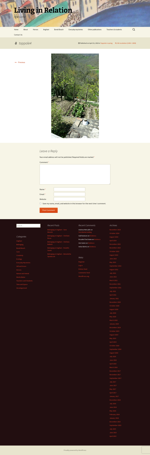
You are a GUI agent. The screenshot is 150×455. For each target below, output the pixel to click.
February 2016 (115, 414)
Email (42, 194)
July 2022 (113, 273)
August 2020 (114, 309)
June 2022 (113, 277)
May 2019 (113, 338)
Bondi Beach (59, 29)
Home (16, 29)
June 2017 (113, 385)
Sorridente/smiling (85, 232)
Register (82, 262)
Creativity (19, 255)
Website (43, 199)
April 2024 (113, 240)
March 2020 (113, 320)
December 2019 (115, 327)
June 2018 (113, 360)
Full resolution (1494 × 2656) (126, 43)
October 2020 (114, 306)
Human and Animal (22, 273)
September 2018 (115, 349)
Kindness (93, 236)
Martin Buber (20, 277)
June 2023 (113, 259)
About (25, 29)
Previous (19, 62)
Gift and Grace (21, 266)
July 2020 (113, 313)
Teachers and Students (24, 281)
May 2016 (113, 411)
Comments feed (84, 273)
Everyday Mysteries (23, 263)
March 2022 (113, 280)
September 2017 (115, 378)
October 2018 (114, 346)
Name (43, 189)
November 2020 (115, 302)
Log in (81, 265)
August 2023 (114, 255)
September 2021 (115, 288)
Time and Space (22, 284)
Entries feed (83, 269)
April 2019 (113, 342)
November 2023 (115, 248)
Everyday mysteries (76, 29)
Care (18, 252)
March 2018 (113, 367)
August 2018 (114, 353)
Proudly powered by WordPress (75, 450)
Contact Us (18, 35)
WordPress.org (84, 276)
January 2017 (114, 396)
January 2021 (114, 298)
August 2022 (114, 269)
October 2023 (114, 251)
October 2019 (114, 331)
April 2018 (113, 364)
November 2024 (115, 230)
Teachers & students (114, 29)
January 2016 (114, 418)
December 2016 (115, 400)
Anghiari (46, 29)
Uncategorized (21, 288)
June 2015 (113, 433)
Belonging (19, 244)
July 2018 (113, 356)
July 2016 (113, 404)
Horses (35, 29)
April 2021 (113, 295)
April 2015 (113, 436)
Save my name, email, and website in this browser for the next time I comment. (74, 203)
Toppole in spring (106, 43)
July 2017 (113, 382)
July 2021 (113, 291)
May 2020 (113, 317)
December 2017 (115, 371)
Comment (44, 162)
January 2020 (114, 324)
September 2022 (115, 266)
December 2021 (115, 284)
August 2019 (114, 335)
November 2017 (115, 375)
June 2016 (113, 407)
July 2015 (113, 429)
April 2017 (113, 393)
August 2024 (114, 237)
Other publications (94, 29)
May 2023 (113, 262)
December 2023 (115, 244)
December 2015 (115, 422)
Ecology (19, 259)
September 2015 (115, 425)
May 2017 (113, 389)
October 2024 (114, 233)
